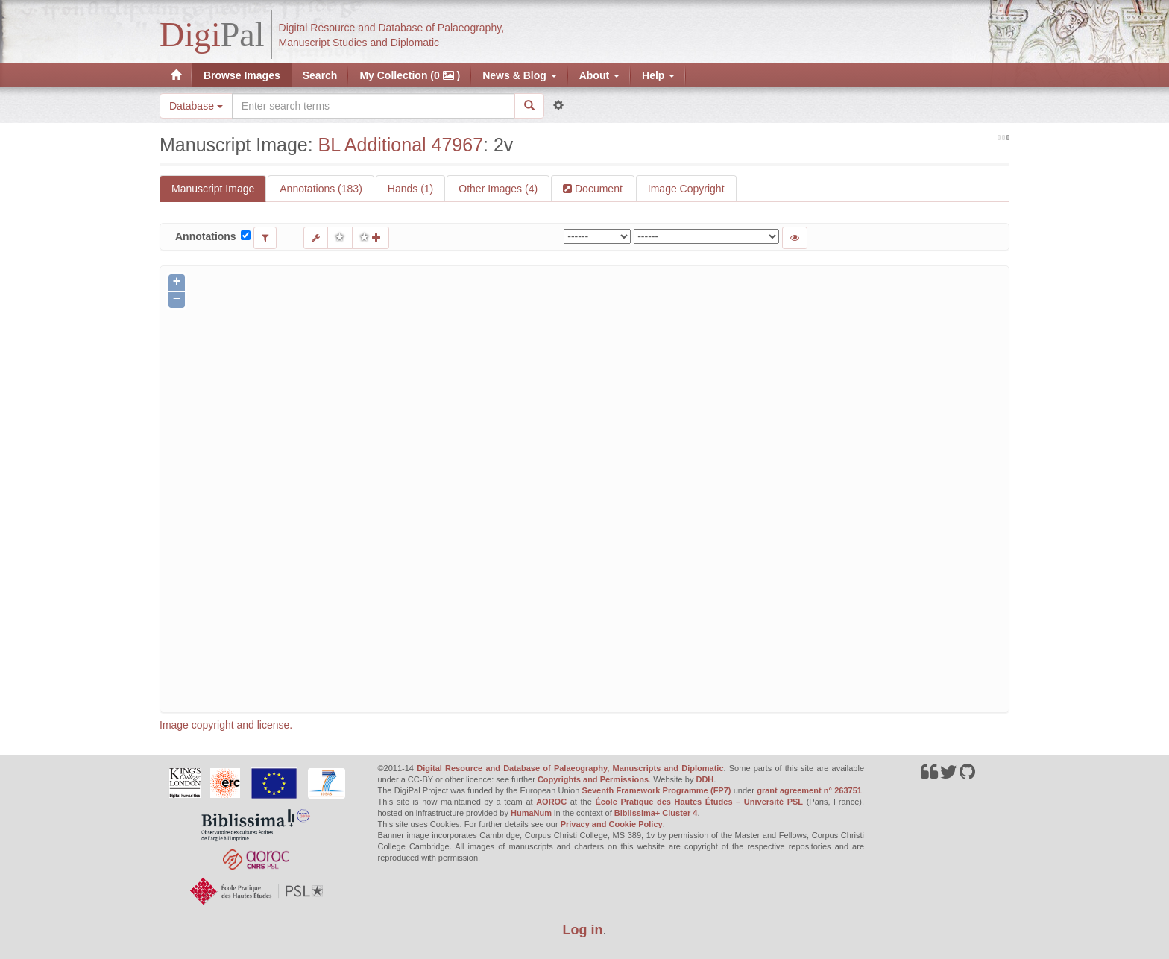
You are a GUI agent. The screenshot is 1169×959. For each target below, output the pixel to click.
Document (597, 189)
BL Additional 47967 (400, 144)
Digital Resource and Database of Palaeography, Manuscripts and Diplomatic (570, 768)
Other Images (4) (498, 189)
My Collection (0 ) (409, 75)
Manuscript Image (212, 189)
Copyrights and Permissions (593, 779)
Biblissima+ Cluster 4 (656, 812)
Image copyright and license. (226, 725)
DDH (704, 779)
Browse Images (242, 75)
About (599, 75)
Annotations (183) (321, 189)
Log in (583, 929)
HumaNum (531, 812)
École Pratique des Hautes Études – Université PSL (699, 801)
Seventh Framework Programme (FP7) (656, 790)
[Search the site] (373, 106)
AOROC (551, 801)
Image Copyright (686, 189)
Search (320, 75)
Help (658, 75)
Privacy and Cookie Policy (612, 824)
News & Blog (519, 75)
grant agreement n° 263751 (809, 790)
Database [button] (196, 106)
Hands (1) (410, 189)
